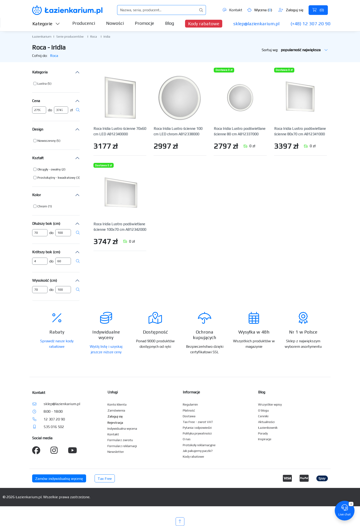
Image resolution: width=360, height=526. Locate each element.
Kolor (36, 195)
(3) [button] (78, 177)
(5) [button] (49, 83)
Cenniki (263, 416)
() (318, 10)
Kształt (38, 158)
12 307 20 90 (54, 419)
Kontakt (232, 10)
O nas (187, 439)
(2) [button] (63, 169)
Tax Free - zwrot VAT (198, 422)
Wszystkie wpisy (270, 404)
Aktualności (266, 422)
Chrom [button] (42, 206)
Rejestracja (115, 422)
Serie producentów (70, 36)
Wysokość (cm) (44, 280)
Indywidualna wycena (122, 428)
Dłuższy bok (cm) (46, 223)
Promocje (144, 23)
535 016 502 (54, 427)
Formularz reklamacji (122, 446)
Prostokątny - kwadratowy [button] (56, 177)
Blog (169, 23)
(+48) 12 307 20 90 (310, 23)
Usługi (112, 392)
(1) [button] (50, 206)
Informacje (191, 392)
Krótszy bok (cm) (46, 252)
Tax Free (105, 478)
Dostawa (189, 416)
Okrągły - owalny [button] (49, 169)
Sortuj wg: (295, 50)
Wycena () (259, 10)
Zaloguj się (291, 10)
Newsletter (115, 452)
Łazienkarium (41, 36)
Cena (36, 101)
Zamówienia (116, 410)
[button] (42, 83)
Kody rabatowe (203, 23)
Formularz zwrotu (120, 440)
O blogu (263, 410)
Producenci (83, 23)
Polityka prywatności (197, 433)
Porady (263, 433)
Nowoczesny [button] (46, 140)
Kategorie (46, 23)
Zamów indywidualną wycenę (59, 478)
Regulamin (190, 404)
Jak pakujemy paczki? (198, 451)
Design (37, 129)
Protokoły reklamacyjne (199, 445)
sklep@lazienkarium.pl (256, 23)
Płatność (189, 410)
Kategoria (40, 72)
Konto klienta (117, 404)
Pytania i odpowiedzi (197, 427)
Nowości (115, 23)
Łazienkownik (268, 427)
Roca (93, 36)
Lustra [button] (42, 83)
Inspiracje (264, 439)
